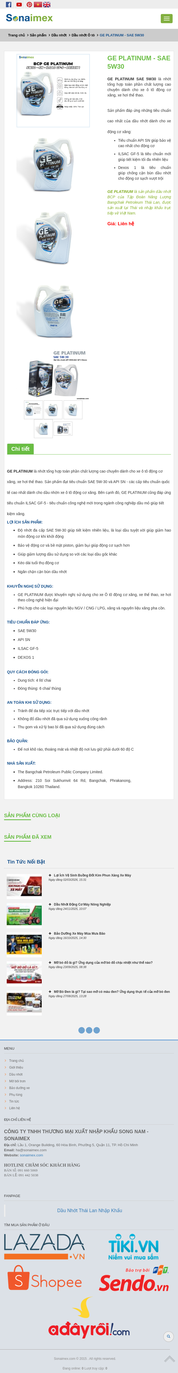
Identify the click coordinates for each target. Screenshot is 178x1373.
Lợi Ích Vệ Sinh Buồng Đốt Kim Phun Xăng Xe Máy (92, 875)
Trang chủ (16, 1061)
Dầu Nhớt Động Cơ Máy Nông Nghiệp (82, 904)
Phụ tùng (15, 1095)
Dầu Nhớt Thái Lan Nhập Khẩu (89, 1210)
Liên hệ (14, 1108)
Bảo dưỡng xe (19, 1088)
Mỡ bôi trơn (17, 1081)
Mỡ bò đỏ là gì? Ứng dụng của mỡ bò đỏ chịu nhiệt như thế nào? (103, 963)
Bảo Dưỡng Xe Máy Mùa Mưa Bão (79, 933)
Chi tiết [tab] (20, 449)
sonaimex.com (31, 1155)
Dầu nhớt (15, 1074)
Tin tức (13, 1101)
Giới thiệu (15, 1067)
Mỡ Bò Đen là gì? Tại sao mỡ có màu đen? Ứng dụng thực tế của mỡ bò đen (112, 992)
